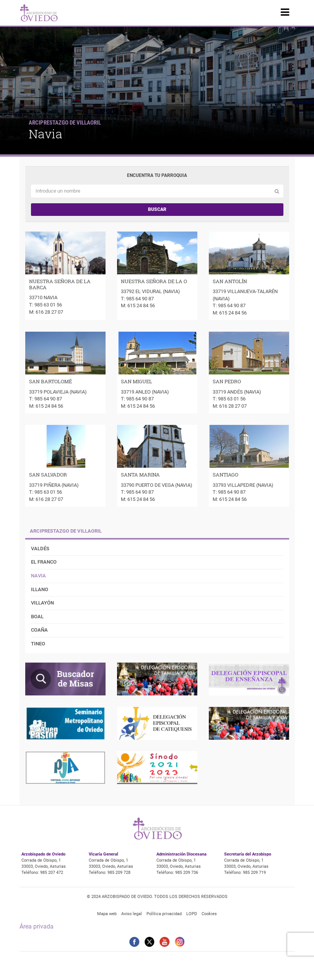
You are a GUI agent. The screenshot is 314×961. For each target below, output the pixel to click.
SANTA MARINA (140, 474)
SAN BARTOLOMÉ (50, 381)
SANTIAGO (225, 474)
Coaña (39, 630)
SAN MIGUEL (136, 381)
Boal (37, 616)
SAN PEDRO (227, 381)
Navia (38, 576)
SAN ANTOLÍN (230, 281)
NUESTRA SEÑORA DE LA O (154, 281)
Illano (39, 589)
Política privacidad (164, 913)
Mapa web (107, 913)
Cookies (209, 913)
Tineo (38, 644)
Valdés (40, 548)
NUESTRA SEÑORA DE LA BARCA (60, 284)
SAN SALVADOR (48, 474)
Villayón (42, 603)
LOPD (191, 913)
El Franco (44, 562)
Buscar (157, 209)
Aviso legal (131, 913)
